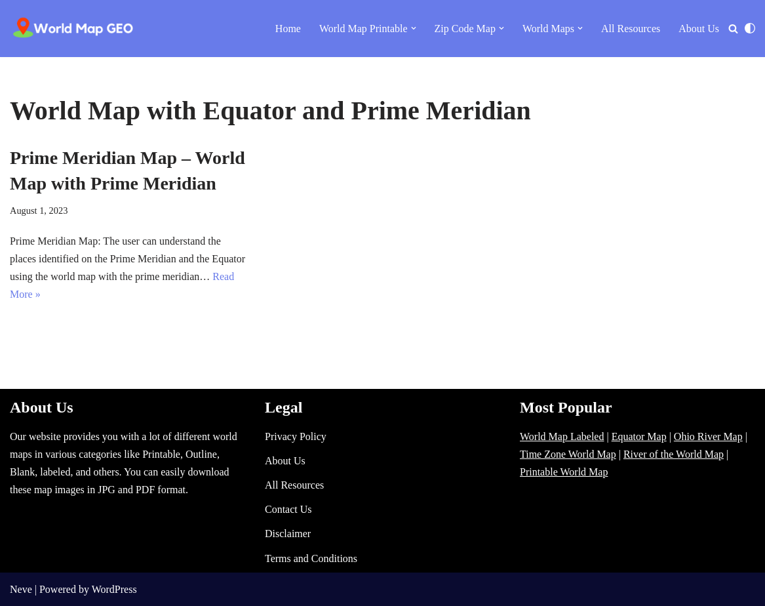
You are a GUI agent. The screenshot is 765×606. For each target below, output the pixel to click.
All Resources (630, 28)
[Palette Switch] (750, 28)
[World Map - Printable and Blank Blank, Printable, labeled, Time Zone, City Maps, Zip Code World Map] (73, 28)
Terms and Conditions (311, 558)
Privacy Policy (295, 436)
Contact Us (288, 509)
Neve (21, 589)
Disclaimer (288, 533)
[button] (413, 28)
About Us (698, 28)
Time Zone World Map (568, 454)
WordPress (114, 589)
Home (288, 28)
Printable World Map (564, 471)
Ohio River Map (708, 436)
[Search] (733, 28)
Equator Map (639, 436)
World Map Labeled (562, 436)
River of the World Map (673, 454)
